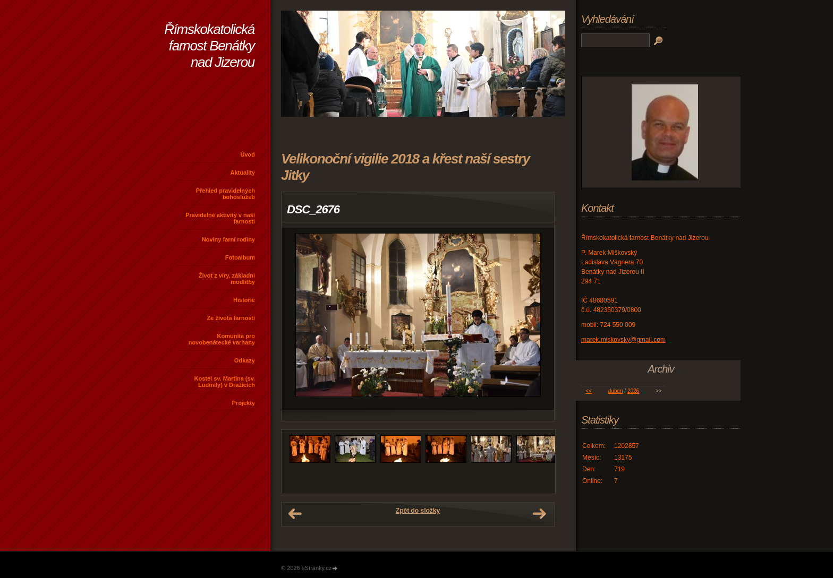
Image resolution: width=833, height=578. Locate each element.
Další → (539, 514)
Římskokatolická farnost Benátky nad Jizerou (209, 45)
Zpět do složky (418, 510)
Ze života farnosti (231, 318)
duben (615, 391)
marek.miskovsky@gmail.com (623, 339)
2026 (633, 391)
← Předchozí (295, 514)
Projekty (243, 403)
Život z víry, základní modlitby (227, 278)
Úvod (248, 154)
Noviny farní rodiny (228, 239)
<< (588, 391)
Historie (244, 300)
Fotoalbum (240, 257)
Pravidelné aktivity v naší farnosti (220, 218)
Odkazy (244, 360)
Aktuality (243, 172)
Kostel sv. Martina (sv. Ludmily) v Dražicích (224, 381)
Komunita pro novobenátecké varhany (222, 339)
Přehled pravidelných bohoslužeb (225, 193)
